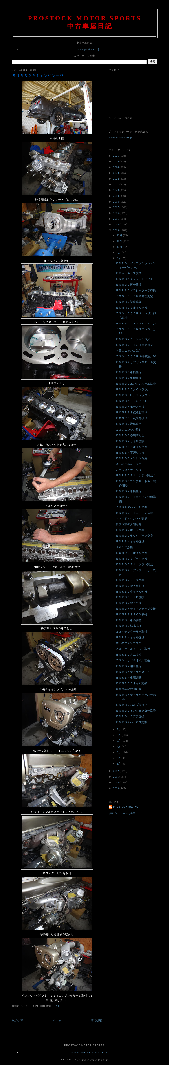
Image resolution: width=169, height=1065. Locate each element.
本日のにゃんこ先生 (128, 464)
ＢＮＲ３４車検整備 (128, 491)
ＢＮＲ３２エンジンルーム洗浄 (136, 383)
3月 (119, 752)
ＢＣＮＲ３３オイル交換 (131, 307)
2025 (116, 161)
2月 (119, 757)
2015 (116, 218)
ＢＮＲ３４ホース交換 (130, 406)
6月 (119, 735)
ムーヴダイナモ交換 (128, 469)
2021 (116, 184)
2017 (116, 207)
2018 (116, 201)
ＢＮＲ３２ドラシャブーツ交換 (136, 290)
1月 (119, 763)
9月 (119, 252)
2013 (116, 230)
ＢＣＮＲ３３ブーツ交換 (131, 558)
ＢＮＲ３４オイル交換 (130, 441)
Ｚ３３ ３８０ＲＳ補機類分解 (136, 356)
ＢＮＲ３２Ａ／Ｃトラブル (133, 389)
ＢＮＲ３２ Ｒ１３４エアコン (136, 323)
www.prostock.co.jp (88, 49)
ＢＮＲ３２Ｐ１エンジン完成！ (136, 475)
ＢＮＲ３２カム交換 (128, 654)
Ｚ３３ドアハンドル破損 (131, 518)
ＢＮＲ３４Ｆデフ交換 (130, 716)
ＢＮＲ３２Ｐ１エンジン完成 (37, 75)
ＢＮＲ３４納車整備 (128, 666)
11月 (120, 241)
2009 (116, 788)
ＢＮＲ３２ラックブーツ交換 (134, 535)
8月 (119, 258)
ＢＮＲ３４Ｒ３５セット (131, 401)
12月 (120, 235)
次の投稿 (17, 1020)
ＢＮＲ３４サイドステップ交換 (136, 608)
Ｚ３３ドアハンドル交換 (131, 507)
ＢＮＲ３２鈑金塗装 (128, 284)
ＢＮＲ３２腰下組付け (130, 585)
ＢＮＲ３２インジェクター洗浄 (136, 710)
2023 (116, 172)
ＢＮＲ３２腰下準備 (128, 603)
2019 (116, 195)
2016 (116, 213)
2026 (116, 155)
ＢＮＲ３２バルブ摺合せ (131, 705)
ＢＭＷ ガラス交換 (128, 273)
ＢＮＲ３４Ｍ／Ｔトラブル (133, 395)
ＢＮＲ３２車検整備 (128, 372)
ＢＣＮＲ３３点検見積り (131, 412)
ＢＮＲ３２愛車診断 (128, 424)
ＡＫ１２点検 (124, 547)
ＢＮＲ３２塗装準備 (128, 302)
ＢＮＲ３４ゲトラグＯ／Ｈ (133, 671)
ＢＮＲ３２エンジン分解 (131, 458)
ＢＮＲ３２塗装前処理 (130, 435)
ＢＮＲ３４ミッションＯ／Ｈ (134, 339)
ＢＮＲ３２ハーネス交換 (131, 722)
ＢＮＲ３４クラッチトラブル (134, 279)
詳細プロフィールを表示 (122, 813)
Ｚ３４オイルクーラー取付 (133, 649)
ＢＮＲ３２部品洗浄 (128, 626)
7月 (119, 729)
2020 (116, 190)
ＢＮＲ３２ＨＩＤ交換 (130, 597)
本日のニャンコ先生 (128, 350)
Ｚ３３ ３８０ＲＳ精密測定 (134, 296)
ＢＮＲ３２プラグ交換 (130, 580)
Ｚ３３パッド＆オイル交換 (133, 660)
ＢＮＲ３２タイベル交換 (131, 591)
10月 (120, 246)
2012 (116, 770)
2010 (116, 782)
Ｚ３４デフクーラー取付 (131, 631)
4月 (119, 746)
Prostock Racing (125, 807)
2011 (116, 776)
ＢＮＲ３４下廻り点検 (130, 452)
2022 (116, 178)
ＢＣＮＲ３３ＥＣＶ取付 (131, 614)
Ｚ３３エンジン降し (128, 429)
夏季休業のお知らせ (128, 524)
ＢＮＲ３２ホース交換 (130, 530)
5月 (119, 740)
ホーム (57, 1020)
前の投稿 (96, 1020)
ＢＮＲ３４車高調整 (128, 620)
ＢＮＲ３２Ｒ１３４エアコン (134, 345)
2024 (116, 167)
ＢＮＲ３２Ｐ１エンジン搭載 (134, 512)
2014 (116, 224)
